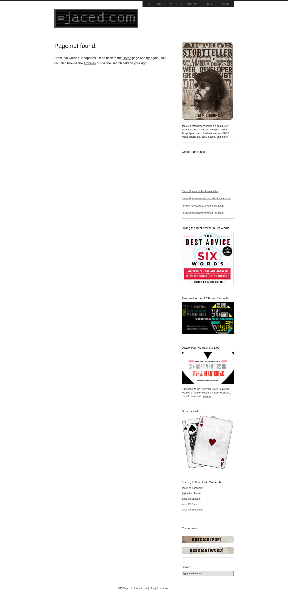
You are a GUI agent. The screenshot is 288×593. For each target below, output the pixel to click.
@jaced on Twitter (191, 493)
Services (225, 4)
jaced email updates (192, 509)
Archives (192, 4)
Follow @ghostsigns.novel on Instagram (203, 205)
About (160, 4)
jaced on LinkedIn (191, 498)
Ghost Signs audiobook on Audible (200, 191)
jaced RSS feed (190, 504)
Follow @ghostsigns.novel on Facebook (203, 213)
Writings (175, 4)
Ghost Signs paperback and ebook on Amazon (206, 198)
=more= (207, 396)
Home (148, 4)
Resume (209, 4)
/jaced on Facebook (192, 488)
